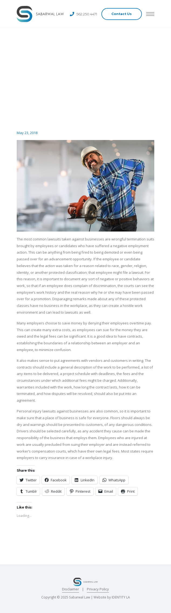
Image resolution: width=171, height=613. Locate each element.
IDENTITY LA (121, 597)
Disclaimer (70, 589)
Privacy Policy (98, 589)
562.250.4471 (86, 14)
